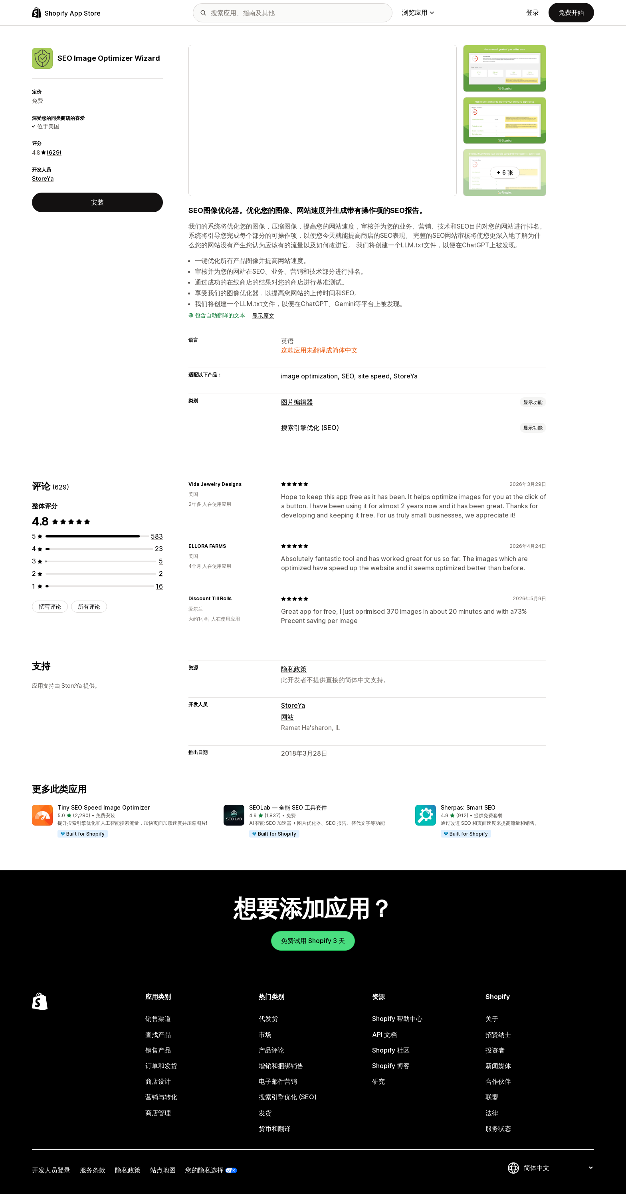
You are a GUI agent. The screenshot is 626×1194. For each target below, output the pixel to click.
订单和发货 (161, 1066)
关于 (491, 1019)
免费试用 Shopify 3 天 (313, 941)
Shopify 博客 (391, 1066)
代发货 (268, 1019)
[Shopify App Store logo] (66, 12)
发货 (265, 1113)
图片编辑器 (297, 402)
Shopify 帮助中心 (397, 1019)
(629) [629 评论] (54, 152)
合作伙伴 (498, 1081)
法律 (491, 1113)
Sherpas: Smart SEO (468, 807)
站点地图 (163, 1170)
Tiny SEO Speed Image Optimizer (103, 807)
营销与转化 (161, 1097)
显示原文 (263, 315)
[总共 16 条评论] (159, 586)
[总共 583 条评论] (157, 536)
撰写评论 (50, 606)
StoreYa (42, 178)
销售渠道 (158, 1019)
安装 (97, 202)
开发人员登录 (51, 1170)
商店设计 (158, 1081)
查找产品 (158, 1035)
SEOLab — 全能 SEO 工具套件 (288, 807)
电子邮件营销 (278, 1081)
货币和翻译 (275, 1128)
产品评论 (271, 1050)
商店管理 (158, 1113)
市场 (265, 1035)
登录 (532, 12)
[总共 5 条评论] (161, 561)
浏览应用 (418, 12)
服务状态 (498, 1128)
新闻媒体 (498, 1066)
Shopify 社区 (391, 1050)
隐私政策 (294, 669)
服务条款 (92, 1170)
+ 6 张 (505, 172)
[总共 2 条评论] (161, 573)
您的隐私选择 (204, 1170)
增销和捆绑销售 (281, 1066)
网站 (287, 717)
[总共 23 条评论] (159, 549)
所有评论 (89, 606)
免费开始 (571, 12)
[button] (121, 821)
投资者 (495, 1050)
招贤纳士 (498, 1035)
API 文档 (384, 1035)
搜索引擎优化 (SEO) (310, 428)
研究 (378, 1081)
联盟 (491, 1097)
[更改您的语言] (558, 1167)
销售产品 (158, 1050)
